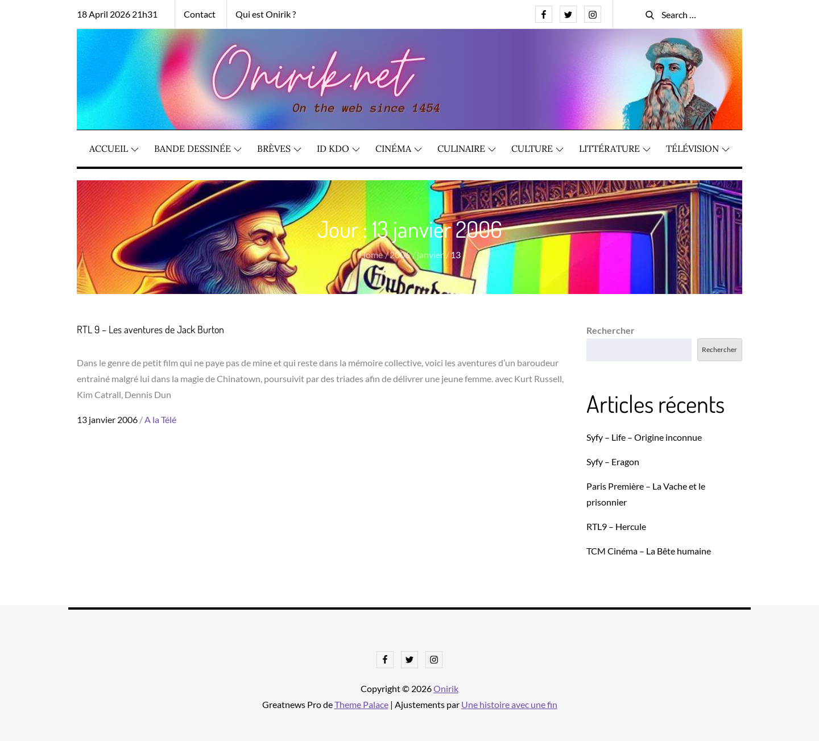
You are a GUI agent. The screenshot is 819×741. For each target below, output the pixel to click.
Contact (200, 14)
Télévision (698, 148)
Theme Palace (361, 704)
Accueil (114, 148)
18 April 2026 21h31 (117, 14)
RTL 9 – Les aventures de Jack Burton (150, 329)
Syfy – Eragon (612, 461)
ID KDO (338, 148)
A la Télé (160, 419)
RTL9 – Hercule (616, 526)
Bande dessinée (198, 148)
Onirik (445, 688)
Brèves (279, 148)
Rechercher (610, 330)
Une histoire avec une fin (509, 704)
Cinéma (398, 148)
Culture (537, 148)
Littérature (615, 148)
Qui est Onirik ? (265, 14)
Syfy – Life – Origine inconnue (644, 437)
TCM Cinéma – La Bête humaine (648, 550)
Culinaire (466, 148)
